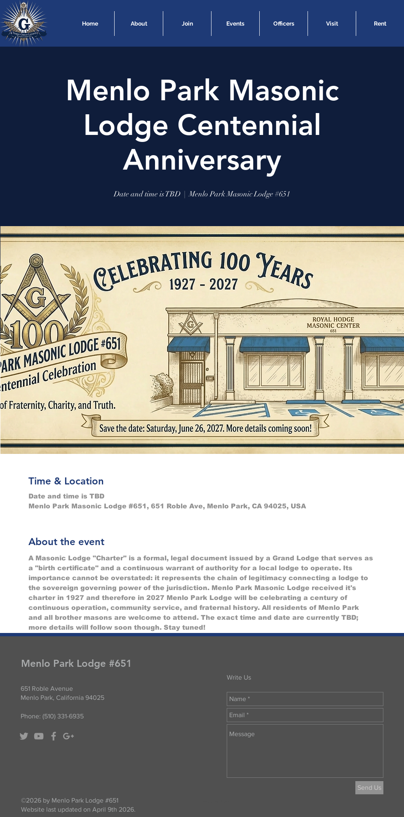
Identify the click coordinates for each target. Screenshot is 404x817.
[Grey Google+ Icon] (68, 736)
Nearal (225, 801)
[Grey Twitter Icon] (24, 736)
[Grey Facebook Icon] (53, 736)
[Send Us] (369, 787)
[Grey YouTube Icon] (39, 736)
